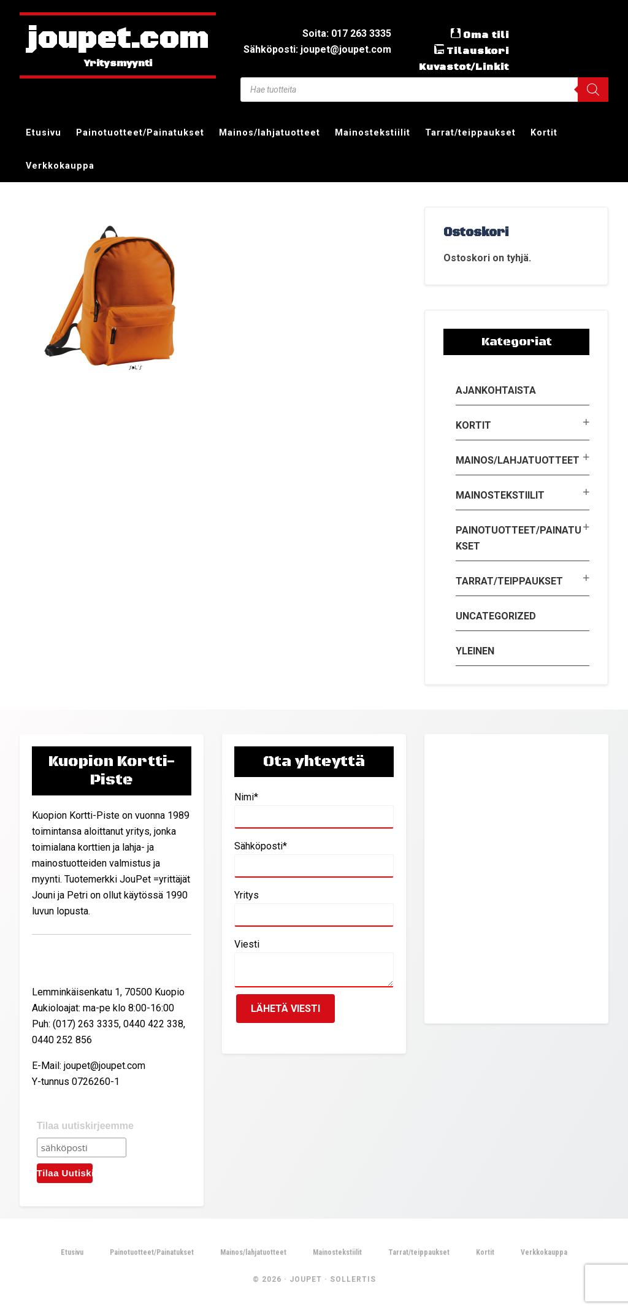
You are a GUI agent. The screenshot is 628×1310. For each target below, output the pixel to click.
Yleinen (475, 651)
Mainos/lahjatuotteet (518, 460)
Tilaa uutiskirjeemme (85, 1125)
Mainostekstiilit (500, 495)
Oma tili (486, 35)
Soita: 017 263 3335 (346, 33)
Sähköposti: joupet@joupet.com (317, 49)
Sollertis (353, 1279)
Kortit (473, 425)
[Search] (593, 89)
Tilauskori (477, 51)
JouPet (305, 1279)
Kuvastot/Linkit (464, 67)
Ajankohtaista (496, 390)
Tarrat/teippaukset (509, 581)
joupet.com (118, 40)
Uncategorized (496, 616)
